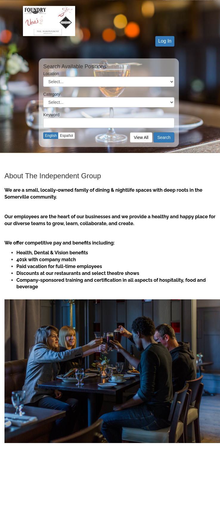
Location (51, 73)
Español (66, 136)
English (51, 136)
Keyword (51, 114)
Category (51, 94)
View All (141, 137)
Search (164, 137)
